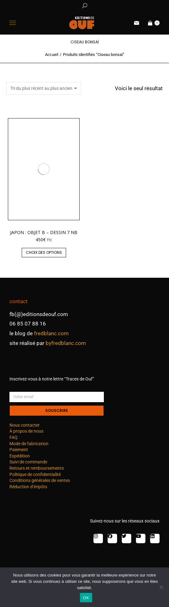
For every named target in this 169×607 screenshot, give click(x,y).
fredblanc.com (51, 333)
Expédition (19, 455)
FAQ (13, 437)
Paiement (18, 449)
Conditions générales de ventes (39, 480)
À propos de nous (26, 431)
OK (86, 597)
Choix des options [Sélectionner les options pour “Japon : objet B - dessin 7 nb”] (44, 252)
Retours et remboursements (36, 468)
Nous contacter (24, 425)
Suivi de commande (28, 461)
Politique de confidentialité (35, 474)
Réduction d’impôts (28, 486)
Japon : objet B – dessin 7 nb (43, 232)
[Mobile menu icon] (12, 22)
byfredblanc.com (66, 343)
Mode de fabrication (28, 443)
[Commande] (43, 88)
